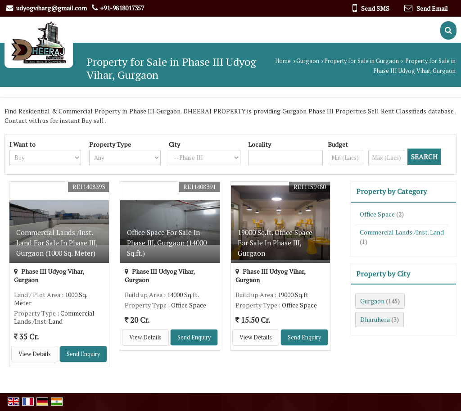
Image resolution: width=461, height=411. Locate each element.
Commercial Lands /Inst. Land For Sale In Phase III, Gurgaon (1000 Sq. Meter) (56, 242)
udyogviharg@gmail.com (51, 8)
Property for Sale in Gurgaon (361, 61)
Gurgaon (307, 61)
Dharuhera (375, 319)
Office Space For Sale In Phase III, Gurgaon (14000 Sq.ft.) (167, 242)
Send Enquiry (83, 354)
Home (283, 61)
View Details (34, 354)
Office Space (377, 214)
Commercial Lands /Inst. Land (402, 232)
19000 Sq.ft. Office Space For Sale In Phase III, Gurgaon (275, 242)
